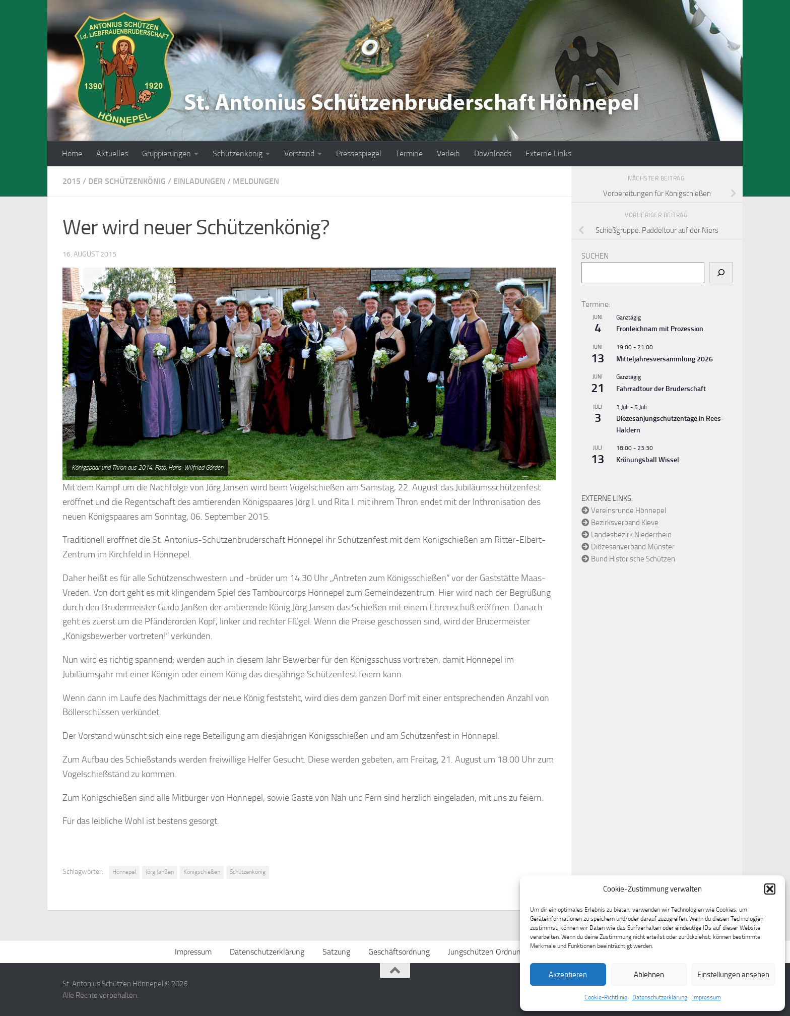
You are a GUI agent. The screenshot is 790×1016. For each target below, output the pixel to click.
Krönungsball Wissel (647, 460)
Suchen (595, 256)
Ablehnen (649, 974)
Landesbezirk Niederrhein (626, 534)
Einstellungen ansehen (733, 974)
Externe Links (548, 153)
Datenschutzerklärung (659, 997)
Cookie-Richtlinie (605, 997)
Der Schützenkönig (127, 181)
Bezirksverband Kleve (620, 522)
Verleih (448, 153)
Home (72, 153)
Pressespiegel (358, 153)
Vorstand (299, 153)
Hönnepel (124, 871)
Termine (409, 153)
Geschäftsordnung (399, 952)
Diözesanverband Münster (628, 546)
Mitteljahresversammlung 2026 (664, 359)
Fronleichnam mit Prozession (659, 329)
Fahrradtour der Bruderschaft (661, 389)
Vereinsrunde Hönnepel (623, 510)
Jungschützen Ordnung (486, 952)
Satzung (336, 952)
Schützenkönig (237, 153)
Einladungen (199, 181)
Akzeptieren (568, 974)
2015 (71, 181)
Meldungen (256, 181)
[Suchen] (721, 272)
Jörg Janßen (160, 871)
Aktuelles (112, 153)
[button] (770, 889)
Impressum (706, 997)
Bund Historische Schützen (628, 558)
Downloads (492, 153)
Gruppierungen (166, 153)
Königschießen (201, 871)
